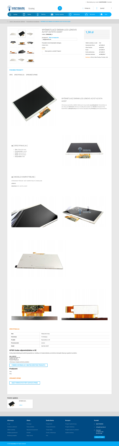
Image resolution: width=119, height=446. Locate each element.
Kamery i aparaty (59, 14)
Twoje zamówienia (50, 426)
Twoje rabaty (49, 429)
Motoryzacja (77, 14)
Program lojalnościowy (71, 423)
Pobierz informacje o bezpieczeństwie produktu (28, 365)
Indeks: (44, 34)
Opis (11, 75)
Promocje (29, 423)
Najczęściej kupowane (32, 429)
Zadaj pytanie (99, 437)
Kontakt (28, 432)
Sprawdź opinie (32, 75)
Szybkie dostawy (69, 432)
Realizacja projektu (12, 435)
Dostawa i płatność (12, 426)
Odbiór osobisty (11, 429)
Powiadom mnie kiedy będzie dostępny (51, 42)
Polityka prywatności (12, 432)
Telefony (43, 14)
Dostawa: (88, 57)
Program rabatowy (69, 426)
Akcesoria (92, 14)
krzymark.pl (13, 443)
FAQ (47, 435)
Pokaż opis (45, 45)
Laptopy (15, 14)
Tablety (29, 14)
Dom (106, 14)
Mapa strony (30, 435)
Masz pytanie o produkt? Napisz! (53, 51)
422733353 (99, 424)
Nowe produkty (30, 426)
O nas (8, 423)
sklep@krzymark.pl (101, 427)
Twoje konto (49, 423)
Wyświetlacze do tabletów (32, 21)
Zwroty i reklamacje (51, 432)
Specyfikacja (19, 75)
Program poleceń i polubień (72, 429)
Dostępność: (45, 37)
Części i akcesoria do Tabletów (17, 21)
